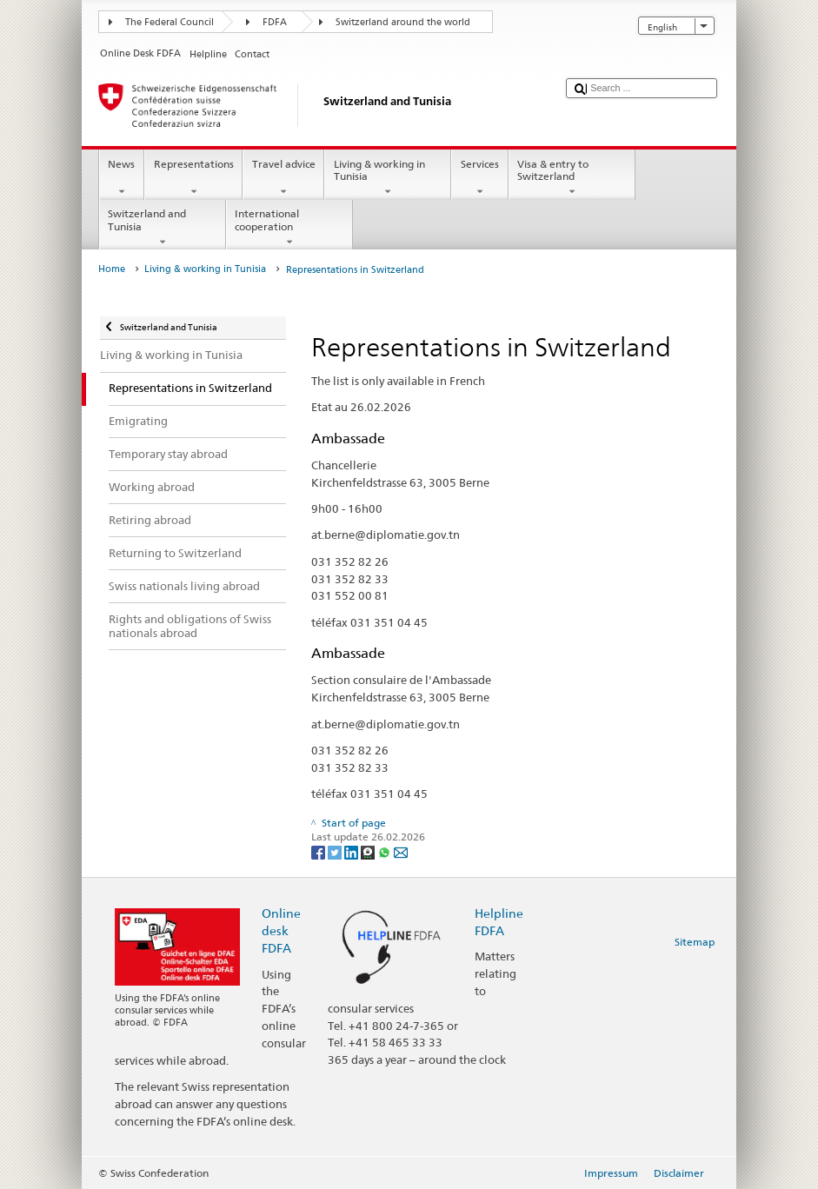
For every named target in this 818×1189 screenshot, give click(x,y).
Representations (193, 178)
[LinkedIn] (352, 851)
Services (479, 178)
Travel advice (283, 178)
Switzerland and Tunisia (162, 228)
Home (111, 269)
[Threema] (369, 851)
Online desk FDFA (281, 930)
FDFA (275, 22)
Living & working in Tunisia (387, 178)
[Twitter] (336, 851)
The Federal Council (169, 22)
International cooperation (289, 228)
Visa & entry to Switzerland (572, 178)
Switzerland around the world (403, 22)
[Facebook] (319, 851)
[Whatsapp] (385, 851)
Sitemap (695, 941)
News (121, 178)
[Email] (401, 851)
